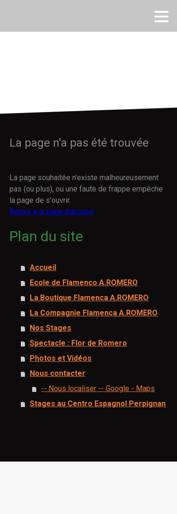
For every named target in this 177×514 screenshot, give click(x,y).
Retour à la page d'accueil (51, 211)
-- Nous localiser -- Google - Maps (98, 388)
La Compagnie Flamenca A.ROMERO (94, 312)
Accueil (43, 267)
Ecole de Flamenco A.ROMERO (84, 282)
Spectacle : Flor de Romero (78, 343)
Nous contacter (57, 373)
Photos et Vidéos (61, 358)
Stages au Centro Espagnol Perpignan (98, 403)
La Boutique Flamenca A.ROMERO (89, 297)
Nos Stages (50, 327)
